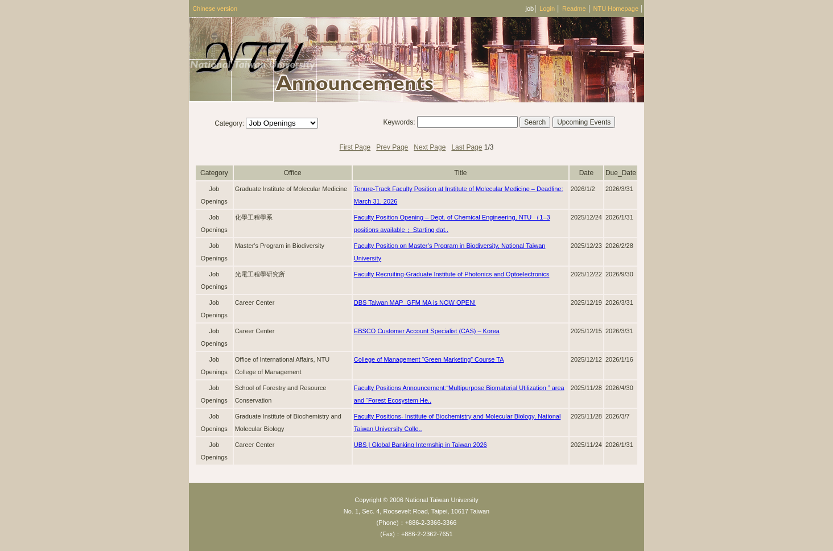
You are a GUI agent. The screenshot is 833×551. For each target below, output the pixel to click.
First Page (355, 147)
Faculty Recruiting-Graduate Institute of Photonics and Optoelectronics (452, 274)
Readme (574, 8)
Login (547, 8)
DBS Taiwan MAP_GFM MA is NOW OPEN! (415, 302)
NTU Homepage (615, 8)
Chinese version (214, 8)
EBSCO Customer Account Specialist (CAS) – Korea (427, 331)
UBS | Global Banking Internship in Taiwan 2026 (420, 444)
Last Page (466, 147)
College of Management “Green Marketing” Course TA (429, 359)
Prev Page (392, 147)
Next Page (430, 147)
